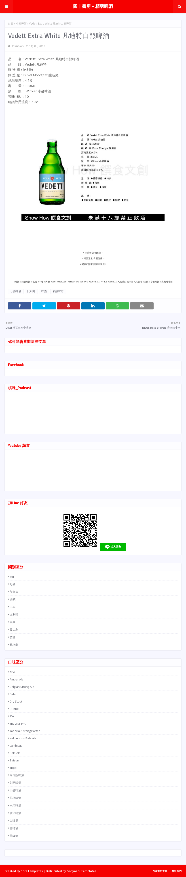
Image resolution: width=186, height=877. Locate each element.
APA (12, 672)
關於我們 (177, 871)
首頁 (10, 23)
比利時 (31, 291)
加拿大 (14, 592)
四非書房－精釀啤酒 (93, 6)
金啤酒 (14, 828)
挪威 (12, 599)
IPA (12, 716)
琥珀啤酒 (15, 813)
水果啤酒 (15, 805)
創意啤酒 (15, 783)
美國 (12, 622)
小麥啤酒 (21, 23)
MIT (12, 577)
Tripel (13, 768)
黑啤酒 (14, 836)
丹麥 (12, 584)
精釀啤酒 (58, 291)
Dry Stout (16, 701)
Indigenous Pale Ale (23, 738)
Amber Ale (16, 679)
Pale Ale (15, 753)
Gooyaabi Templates (81, 871)
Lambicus (16, 746)
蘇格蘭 (14, 645)
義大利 (14, 630)
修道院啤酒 (17, 775)
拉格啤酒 (15, 798)
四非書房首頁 (159, 871)
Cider (13, 694)
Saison (14, 760)
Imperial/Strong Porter (25, 731)
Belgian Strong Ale (22, 687)
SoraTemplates (32, 871)
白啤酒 (14, 821)
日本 (12, 607)
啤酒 (44, 291)
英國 (12, 637)
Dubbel (14, 709)
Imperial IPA (17, 724)
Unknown (17, 46)
